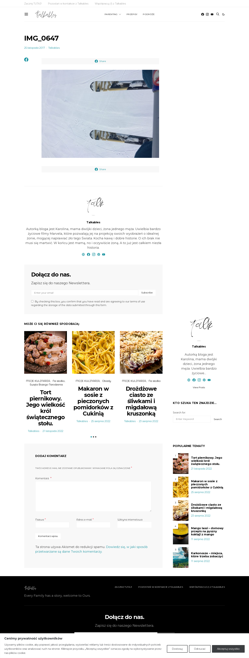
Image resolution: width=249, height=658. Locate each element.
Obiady (106, 381)
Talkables (54, 47)
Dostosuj (177, 648)
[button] (223, 14)
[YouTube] (212, 14)
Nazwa (40, 519)
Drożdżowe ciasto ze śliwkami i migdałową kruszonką (141, 401)
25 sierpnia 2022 (100, 421)
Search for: (179, 412)
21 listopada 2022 (53, 431)
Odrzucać (200, 648)
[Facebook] (202, 14)
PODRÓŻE (149, 14)
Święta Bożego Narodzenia (46, 384)
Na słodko (59, 381)
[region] (124, 645)
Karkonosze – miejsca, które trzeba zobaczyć (207, 555)
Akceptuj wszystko (228, 648)
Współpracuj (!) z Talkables (110, 3)
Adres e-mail (85, 519)
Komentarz (42, 478)
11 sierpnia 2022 (200, 539)
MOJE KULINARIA (38, 381)
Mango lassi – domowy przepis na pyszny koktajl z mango (207, 531)
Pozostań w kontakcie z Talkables (68, 3)
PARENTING (111, 14)
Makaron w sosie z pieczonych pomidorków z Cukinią (93, 401)
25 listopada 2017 (34, 47)
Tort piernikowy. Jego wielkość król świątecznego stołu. (45, 408)
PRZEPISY (132, 14)
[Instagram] (207, 14)
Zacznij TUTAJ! (33, 3)
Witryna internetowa (129, 519)
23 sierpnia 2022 (148, 421)
